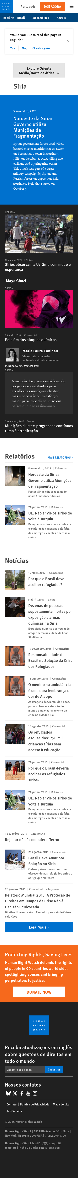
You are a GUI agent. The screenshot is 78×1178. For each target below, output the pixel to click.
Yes (12, 48)
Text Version (14, 1111)
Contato (12, 1104)
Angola (63, 17)
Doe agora (52, 6)
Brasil (23, 17)
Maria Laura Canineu (40, 351)
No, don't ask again (36, 48)
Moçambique (42, 17)
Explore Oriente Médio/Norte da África (39, 70)
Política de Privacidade (34, 1104)
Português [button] (28, 6)
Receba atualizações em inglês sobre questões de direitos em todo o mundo (38, 1054)
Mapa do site (61, 1104)
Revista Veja (32, 365)
